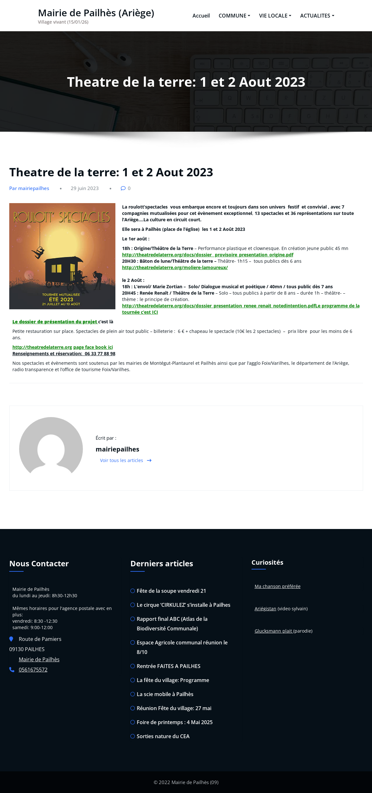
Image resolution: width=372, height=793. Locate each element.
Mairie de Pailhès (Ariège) (96, 12)
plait (287, 631)
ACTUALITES (317, 15)
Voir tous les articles (125, 460)
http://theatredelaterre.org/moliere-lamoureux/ (175, 267)
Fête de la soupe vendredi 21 (171, 590)
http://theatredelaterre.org (42, 347)
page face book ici (93, 347)
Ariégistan (265, 609)
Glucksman (266, 631)
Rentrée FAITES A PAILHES (169, 666)
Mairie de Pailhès (39, 659)
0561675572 (33, 669)
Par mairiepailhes (29, 188)
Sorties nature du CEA (163, 736)
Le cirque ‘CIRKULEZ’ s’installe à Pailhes (183, 604)
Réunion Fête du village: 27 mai (174, 708)
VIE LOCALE (275, 15)
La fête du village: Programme (173, 680)
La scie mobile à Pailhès (165, 694)
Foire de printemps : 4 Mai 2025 (175, 722)
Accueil (201, 15)
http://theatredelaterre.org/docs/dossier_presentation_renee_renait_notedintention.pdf (218, 306)
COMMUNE (234, 15)
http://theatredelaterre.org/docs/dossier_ (168, 255)
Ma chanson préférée (278, 586)
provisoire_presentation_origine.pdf (253, 255)
